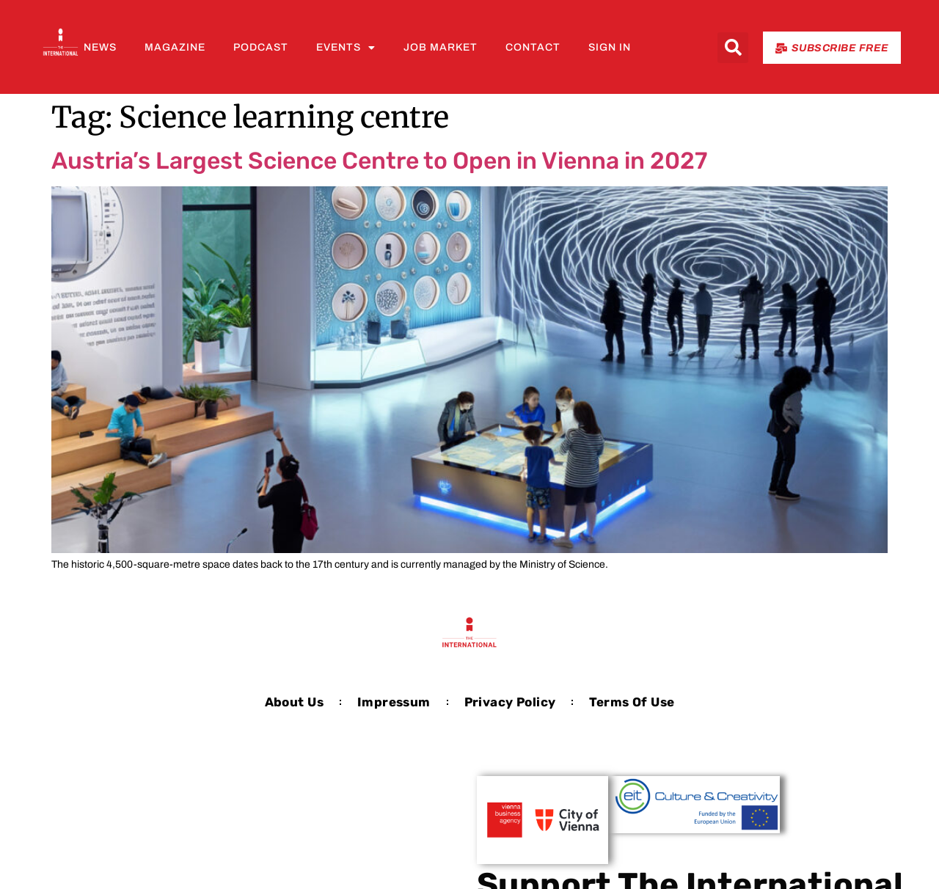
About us (294, 702)
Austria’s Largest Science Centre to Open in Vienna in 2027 (379, 161)
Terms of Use (631, 702)
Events (346, 47)
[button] (732, 47)
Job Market (440, 47)
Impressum (394, 702)
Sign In (609, 47)
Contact (532, 47)
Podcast (260, 47)
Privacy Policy (510, 702)
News (100, 47)
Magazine (175, 47)
